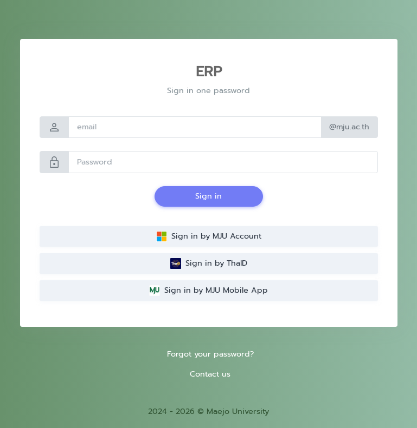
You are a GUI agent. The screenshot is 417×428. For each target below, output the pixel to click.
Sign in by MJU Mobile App (208, 290)
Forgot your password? (210, 354)
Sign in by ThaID (208, 263)
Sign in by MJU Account (208, 236)
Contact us (210, 374)
